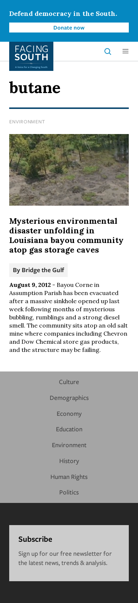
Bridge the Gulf (43, 269)
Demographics (69, 397)
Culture (69, 381)
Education (69, 429)
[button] (125, 51)
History (69, 460)
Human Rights (69, 476)
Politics (69, 492)
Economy (69, 413)
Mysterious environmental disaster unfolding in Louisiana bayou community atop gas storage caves (66, 235)
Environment (27, 121)
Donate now (69, 27)
